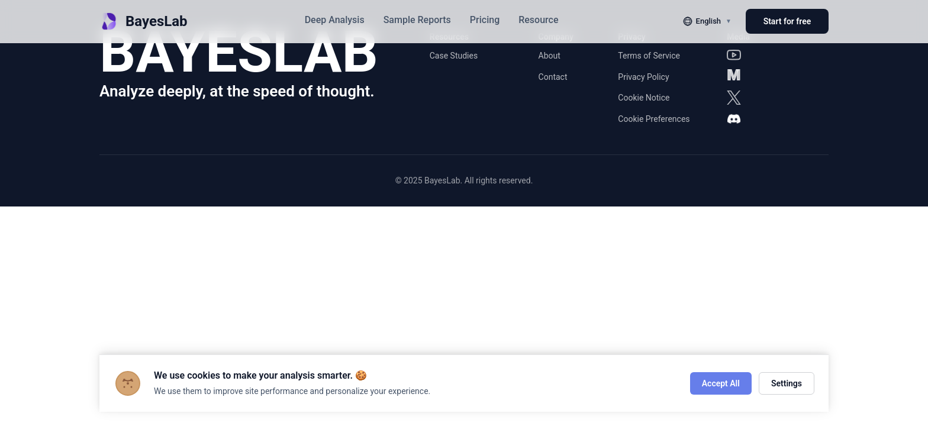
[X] (734, 98)
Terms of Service (649, 55)
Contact (553, 77)
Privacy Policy (643, 77)
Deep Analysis (335, 19)
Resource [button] (538, 19)
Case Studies (454, 55)
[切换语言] (707, 21)
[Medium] (734, 76)
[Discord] (734, 119)
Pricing (485, 19)
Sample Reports (417, 19)
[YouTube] (734, 55)
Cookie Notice (643, 97)
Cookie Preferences (653, 119)
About (549, 55)
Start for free (787, 21)
